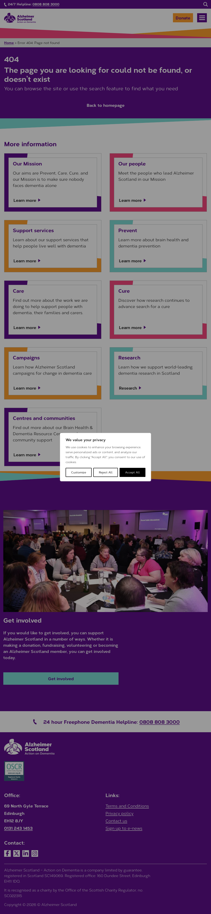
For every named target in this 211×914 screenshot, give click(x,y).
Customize (78, 472)
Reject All (106, 472)
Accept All (132, 472)
